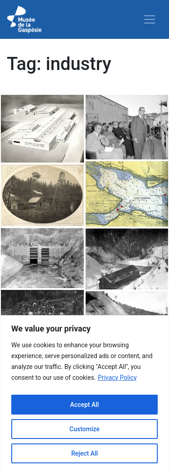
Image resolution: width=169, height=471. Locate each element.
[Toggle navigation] (149, 19)
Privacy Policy (117, 377)
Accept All (84, 404)
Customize (84, 429)
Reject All (84, 453)
